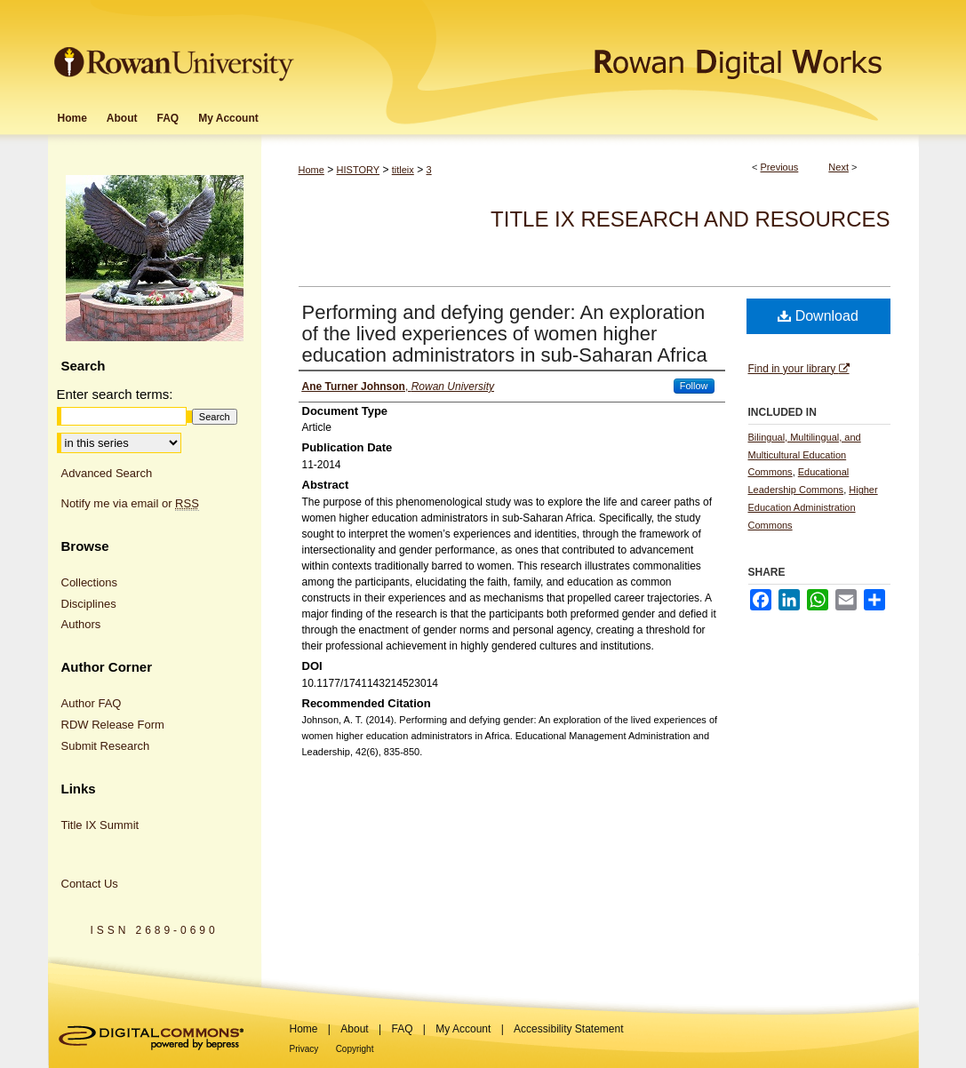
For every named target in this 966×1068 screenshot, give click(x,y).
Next (838, 167)
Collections (89, 582)
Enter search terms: (115, 394)
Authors (81, 624)
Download (818, 315)
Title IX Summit (100, 825)
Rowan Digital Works (609, 50)
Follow (694, 385)
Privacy (304, 1049)
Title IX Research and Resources (690, 219)
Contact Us (89, 883)
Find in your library (799, 369)
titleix (403, 169)
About (354, 1029)
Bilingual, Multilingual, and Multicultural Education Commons (804, 455)
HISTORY (358, 169)
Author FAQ (91, 703)
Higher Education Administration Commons (813, 507)
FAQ (401, 1029)
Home (311, 169)
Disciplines (88, 603)
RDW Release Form (112, 724)
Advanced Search (107, 473)
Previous (780, 167)
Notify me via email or (130, 504)
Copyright (355, 1049)
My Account (463, 1029)
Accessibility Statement (568, 1029)
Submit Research (105, 746)
